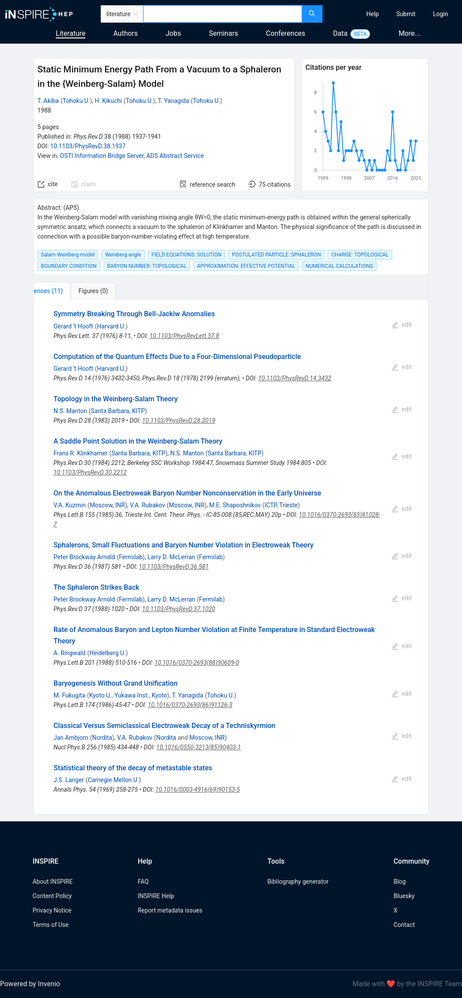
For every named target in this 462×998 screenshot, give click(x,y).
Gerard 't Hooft (73, 326)
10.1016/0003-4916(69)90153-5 (197, 789)
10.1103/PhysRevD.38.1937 (88, 146)
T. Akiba (48, 100)
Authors (125, 33)
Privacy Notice (52, 910)
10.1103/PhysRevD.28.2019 (178, 420)
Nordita (102, 737)
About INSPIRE (53, 881)
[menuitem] (373, 14)
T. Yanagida (173, 100)
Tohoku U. (76, 100)
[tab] (62, 291)
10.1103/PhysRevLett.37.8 (184, 335)
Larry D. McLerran (171, 557)
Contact (404, 924)
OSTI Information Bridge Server (102, 155)
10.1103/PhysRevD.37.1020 (178, 608)
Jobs (173, 33)
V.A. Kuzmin (70, 505)
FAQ (143, 881)
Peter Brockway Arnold (84, 557)
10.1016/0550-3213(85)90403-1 (198, 747)
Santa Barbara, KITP (118, 410)
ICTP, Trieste (281, 505)
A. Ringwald (69, 652)
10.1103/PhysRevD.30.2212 (90, 472)
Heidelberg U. (107, 652)
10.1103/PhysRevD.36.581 (174, 566)
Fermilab (131, 557)
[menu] (393, 14)
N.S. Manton (70, 410)
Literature (70, 33)
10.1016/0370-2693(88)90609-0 (196, 662)
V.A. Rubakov (147, 505)
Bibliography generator (298, 881)
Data (340, 33)
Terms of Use (51, 924)
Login (440, 13)
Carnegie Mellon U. (113, 779)
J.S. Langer (69, 779)
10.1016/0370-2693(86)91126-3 (190, 704)
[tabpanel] (231, 557)
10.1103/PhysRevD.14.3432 (294, 378)
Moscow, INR (107, 505)
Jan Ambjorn (71, 737)
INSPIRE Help (156, 895)
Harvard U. (111, 326)
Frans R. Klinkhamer (81, 453)
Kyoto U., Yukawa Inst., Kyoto (128, 695)
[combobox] (222, 14)
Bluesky (404, 895)
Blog (400, 881)
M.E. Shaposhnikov (235, 505)
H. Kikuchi (108, 100)
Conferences (285, 33)
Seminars (223, 33)
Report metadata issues (170, 910)
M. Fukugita (69, 695)
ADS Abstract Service (175, 155)
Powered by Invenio (30, 984)
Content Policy (52, 895)
